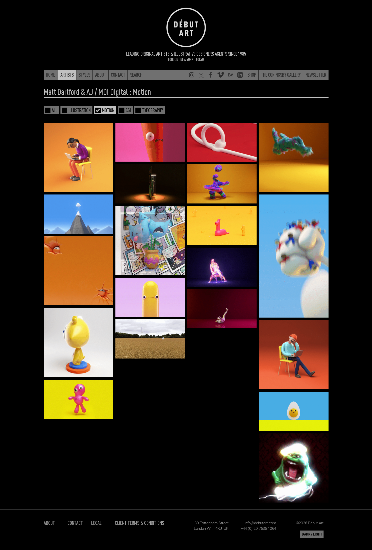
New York (186, 59)
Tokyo (200, 59)
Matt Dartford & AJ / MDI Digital (86, 91)
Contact (75, 522)
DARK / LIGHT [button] (312, 534)
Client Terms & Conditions (139, 522)
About (49, 522)
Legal (96, 522)
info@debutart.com (260, 522)
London (173, 59)
